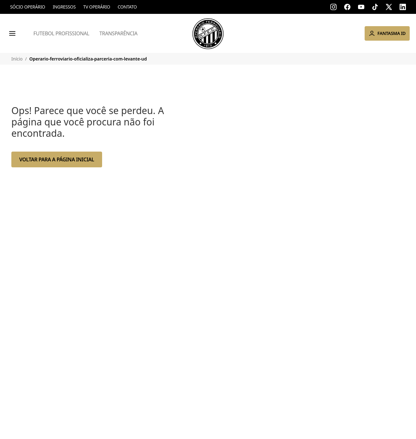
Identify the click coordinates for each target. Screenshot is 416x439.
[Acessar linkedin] (403, 7)
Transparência (118, 33)
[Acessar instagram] (333, 7)
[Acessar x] (389, 7)
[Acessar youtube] (361, 7)
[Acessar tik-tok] (375, 7)
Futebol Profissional (61, 33)
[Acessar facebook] (347, 7)
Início (17, 59)
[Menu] (12, 33)
